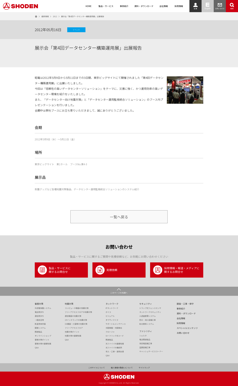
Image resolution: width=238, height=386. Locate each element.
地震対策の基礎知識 (73, 336)
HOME (88, 6)
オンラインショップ (43, 336)
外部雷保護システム (43, 308)
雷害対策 (39, 304)
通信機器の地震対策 (73, 316)
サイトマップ (144, 368)
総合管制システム (146, 324)
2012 (55, 16)
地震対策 (69, 304)
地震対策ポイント (72, 332)
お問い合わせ (183, 333)
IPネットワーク (112, 308)
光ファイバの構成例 (114, 347)
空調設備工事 (144, 347)
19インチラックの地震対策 (76, 320)
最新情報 (45, 16)
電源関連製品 (144, 339)
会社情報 (163, 6)
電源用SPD (39, 312)
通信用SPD (39, 316)
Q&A (37, 347)
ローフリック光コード (115, 336)
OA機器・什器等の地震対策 (76, 324)
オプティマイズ (112, 320)
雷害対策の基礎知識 (43, 344)
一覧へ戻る (119, 216)
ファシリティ (145, 331)
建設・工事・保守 (185, 304)
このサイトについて (96, 368)
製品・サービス (106, 6)
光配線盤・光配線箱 (114, 328)
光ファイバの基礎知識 (115, 344)
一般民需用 (39, 320)
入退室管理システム (147, 316)
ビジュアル (110, 316)
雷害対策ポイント (42, 340)
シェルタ (143, 335)
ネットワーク (112, 304)
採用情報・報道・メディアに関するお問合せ (176, 270)
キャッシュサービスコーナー (151, 351)
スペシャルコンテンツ (187, 328)
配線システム (40, 328)
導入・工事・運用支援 (115, 351)
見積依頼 (106, 270)
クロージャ (110, 332)
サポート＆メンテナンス (116, 324)
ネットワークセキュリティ (150, 312)
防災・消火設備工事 (147, 320)
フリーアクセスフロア (74, 328)
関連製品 (38, 332)
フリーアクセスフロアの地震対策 (78, 312)
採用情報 (179, 6)
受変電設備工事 (145, 343)
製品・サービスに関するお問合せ (54, 270)
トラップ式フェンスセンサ (150, 308)
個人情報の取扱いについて (122, 368)
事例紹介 (124, 6)
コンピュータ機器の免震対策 (76, 308)
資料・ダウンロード (143, 6)
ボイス (108, 312)
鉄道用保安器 (40, 324)
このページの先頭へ (118, 292)
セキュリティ (145, 304)
